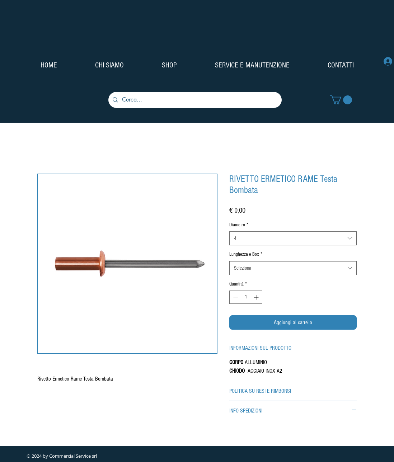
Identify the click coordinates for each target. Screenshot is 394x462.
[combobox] (293, 238)
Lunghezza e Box (245, 254)
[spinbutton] (245, 297)
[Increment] (256, 297)
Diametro (238, 225)
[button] (341, 99)
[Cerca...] (194, 100)
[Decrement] (234, 297)
